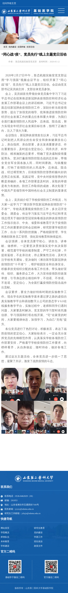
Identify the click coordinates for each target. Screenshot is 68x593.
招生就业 (38, 541)
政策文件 (38, 546)
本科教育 (5, 541)
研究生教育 (39, 528)
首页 (5, 47)
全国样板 (21, 47)
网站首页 (5, 528)
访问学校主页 (9, 3)
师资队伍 (5, 537)
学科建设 (5, 546)
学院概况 (5, 532)
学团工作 (38, 537)
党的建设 (12, 47)
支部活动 (30, 47)
